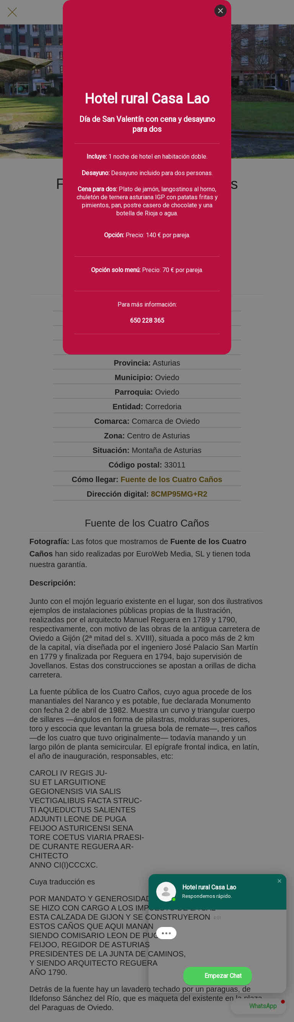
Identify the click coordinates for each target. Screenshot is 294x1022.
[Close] (220, 11)
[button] (279, 881)
